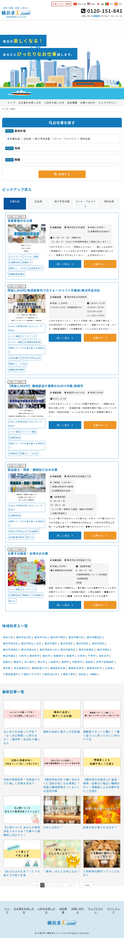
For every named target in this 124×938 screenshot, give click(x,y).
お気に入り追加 (17, 217)
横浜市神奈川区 (48, 649)
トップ (11, 102)
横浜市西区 (103, 649)
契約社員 (85, 138)
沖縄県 (93, 674)
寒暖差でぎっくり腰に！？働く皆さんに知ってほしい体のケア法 (101, 735)
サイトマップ (113, 910)
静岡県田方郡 (57, 668)
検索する (62, 174)
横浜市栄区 (82, 643)
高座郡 (89, 662)
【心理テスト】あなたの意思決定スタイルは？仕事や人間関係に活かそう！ (21, 831)
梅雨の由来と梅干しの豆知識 (61, 731)
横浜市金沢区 (23, 637)
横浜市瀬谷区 (28, 649)
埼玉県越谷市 (21, 668)
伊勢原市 (77, 662)
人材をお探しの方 (54, 102)
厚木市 (41, 662)
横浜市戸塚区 (57, 637)
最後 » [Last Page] (88, 885)
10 (71, 885)
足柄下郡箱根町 (105, 662)
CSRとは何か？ (53, 827)
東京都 (7, 668)
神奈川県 (8, 637)
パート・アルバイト (65, 138)
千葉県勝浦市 (10, 674)
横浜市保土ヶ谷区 (31, 643)
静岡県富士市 (39, 668)
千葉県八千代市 (30, 674)
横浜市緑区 (9, 655)
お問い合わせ (87, 102)
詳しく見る (65, 264)
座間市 (7, 662)
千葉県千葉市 (67, 674)
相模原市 (58, 655)
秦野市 (65, 662)
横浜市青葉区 (86, 649)
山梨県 (109, 668)
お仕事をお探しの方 (29, 102)
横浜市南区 (51, 643)
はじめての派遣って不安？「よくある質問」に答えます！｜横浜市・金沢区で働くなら (21, 737)
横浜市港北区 (10, 643)
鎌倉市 (17, 662)
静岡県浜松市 (94, 668)
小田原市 (53, 662)
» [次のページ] (81, 885)
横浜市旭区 (66, 643)
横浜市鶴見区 (94, 637)
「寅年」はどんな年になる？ (61, 871)
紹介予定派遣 (42, 138)
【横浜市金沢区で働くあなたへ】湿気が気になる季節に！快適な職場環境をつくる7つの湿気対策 (61, 785)
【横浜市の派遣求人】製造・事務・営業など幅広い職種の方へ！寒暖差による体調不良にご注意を (101, 785)
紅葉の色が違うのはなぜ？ (100, 827)
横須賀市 (34, 655)
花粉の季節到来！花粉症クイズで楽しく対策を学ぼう (21, 781)
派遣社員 (15, 138)
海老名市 (104, 655)
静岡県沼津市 (76, 668)
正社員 (27, 138)
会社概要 (72, 102)
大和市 (81, 655)
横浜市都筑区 (67, 649)
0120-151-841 (102, 10)
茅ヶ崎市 (29, 662)
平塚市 (92, 655)
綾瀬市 (70, 655)
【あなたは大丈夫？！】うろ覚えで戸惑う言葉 (21, 873)
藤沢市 (46, 655)
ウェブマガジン (107, 102)
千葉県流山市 (49, 674)
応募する (100, 264)
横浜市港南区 (10, 649)
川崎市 (22, 655)
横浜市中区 (40, 637)
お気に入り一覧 (61, 3)
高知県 (82, 674)
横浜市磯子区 (76, 637)
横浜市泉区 (98, 643)
